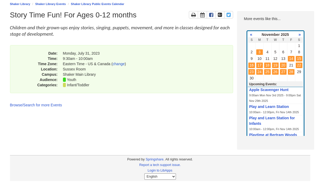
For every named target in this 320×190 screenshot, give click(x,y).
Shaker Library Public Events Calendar (97, 4)
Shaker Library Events (50, 4)
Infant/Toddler (78, 85)
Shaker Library (20, 4)
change (119, 64)
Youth (71, 80)
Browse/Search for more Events (36, 105)
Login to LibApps (160, 170)
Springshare (155, 159)
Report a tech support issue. (160, 165)
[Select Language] (160, 176)
